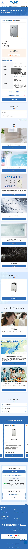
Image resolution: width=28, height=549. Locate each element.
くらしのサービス (4, 512)
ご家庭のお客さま (11, 529)
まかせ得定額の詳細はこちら (7, 59)
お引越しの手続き (17, 518)
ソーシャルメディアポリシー (14, 544)
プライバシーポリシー (10, 543)
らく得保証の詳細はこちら (6, 60)
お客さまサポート (4, 520)
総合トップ (5, 529)
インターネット (4, 511)
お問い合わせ (16, 520)
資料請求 (4, 475)
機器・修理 (5, 6)
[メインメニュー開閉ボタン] (26, 2)
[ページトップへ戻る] (26, 505)
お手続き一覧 (3, 518)
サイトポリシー (17, 543)
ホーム (2, 6)
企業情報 (14, 530)
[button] (2, 442)
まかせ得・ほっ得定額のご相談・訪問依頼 (14, 475)
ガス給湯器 (10, 6)
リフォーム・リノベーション (19, 512)
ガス (2, 509)
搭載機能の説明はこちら (22, 119)
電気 (15, 509)
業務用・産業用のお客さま (19, 529)
